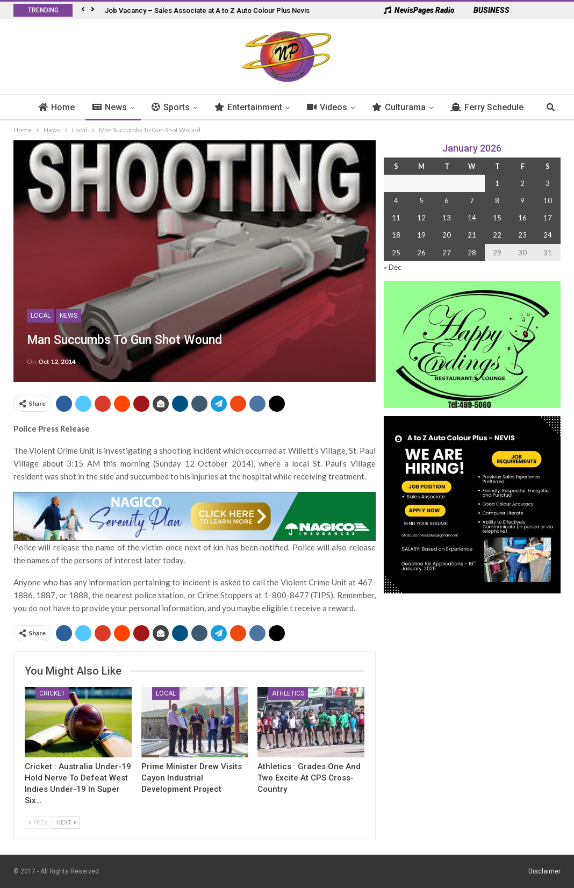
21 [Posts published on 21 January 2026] (472, 235)
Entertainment (225, 107)
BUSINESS (486, 10)
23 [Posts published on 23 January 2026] (522, 235)
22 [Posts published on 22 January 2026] (497, 235)
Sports (147, 107)
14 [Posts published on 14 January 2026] (472, 217)
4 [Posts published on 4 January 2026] (396, 200)
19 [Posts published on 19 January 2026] (421, 235)
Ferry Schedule (463, 107)
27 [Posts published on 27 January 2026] (446, 252)
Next (66, 822)
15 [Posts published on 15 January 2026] (497, 217)
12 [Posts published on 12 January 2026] (421, 217)
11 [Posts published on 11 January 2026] (396, 217)
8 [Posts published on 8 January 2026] (497, 200)
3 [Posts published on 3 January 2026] (548, 183)
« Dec (392, 267)
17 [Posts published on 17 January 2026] (547, 217)
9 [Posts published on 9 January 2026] (522, 200)
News (86, 107)
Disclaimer (544, 871)
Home (33, 107)
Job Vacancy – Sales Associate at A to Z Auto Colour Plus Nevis (207, 10)
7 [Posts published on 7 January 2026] (472, 200)
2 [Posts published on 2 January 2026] (522, 183)
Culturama (376, 107)
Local (41, 315)
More (528, 107)
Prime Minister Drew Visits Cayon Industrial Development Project (191, 778)
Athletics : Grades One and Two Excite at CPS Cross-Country (309, 778)
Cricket (52, 693)
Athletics (288, 693)
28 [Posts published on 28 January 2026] (472, 252)
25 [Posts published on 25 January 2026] (396, 252)
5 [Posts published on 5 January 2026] (421, 200)
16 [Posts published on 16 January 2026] (522, 217)
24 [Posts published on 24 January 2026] (547, 235)
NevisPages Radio (419, 10)
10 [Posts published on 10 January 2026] (547, 200)
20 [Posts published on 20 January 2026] (446, 235)
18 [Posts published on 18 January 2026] (396, 235)
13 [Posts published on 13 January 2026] (446, 217)
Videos (304, 107)
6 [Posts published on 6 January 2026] (446, 200)
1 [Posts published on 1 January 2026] (497, 183)
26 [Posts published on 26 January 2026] (421, 252)
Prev (37, 822)
